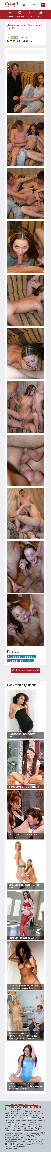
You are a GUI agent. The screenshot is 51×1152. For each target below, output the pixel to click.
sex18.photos (34, 1107)
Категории (20, 14)
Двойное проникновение (22, 656)
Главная (10, 14)
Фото (40, 14)
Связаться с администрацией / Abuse (21, 1105)
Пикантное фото (13, 5)
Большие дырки (17, 660)
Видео (30, 14)
